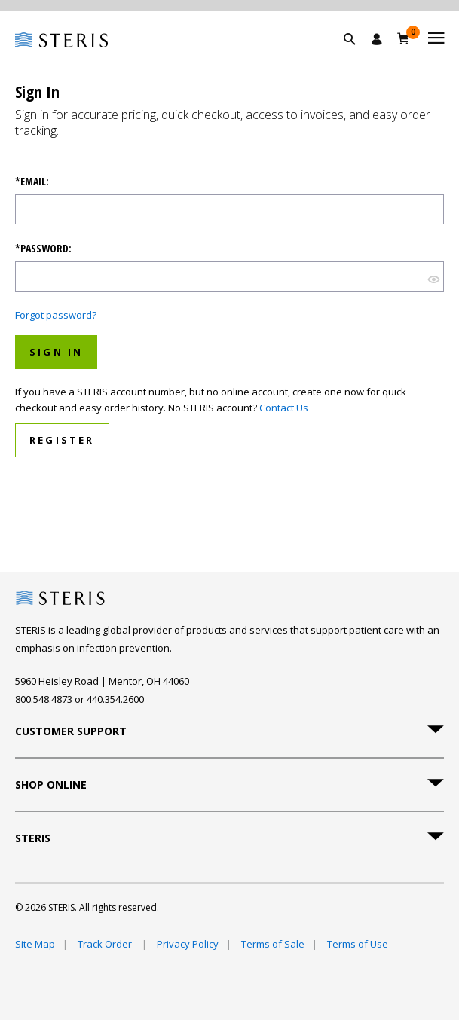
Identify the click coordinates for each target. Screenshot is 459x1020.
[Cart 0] (403, 38)
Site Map (35, 944)
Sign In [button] (56, 352)
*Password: (43, 248)
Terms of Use (357, 944)
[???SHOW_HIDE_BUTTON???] (433, 278)
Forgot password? (55, 315)
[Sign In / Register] (377, 39)
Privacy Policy (188, 944)
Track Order (106, 944)
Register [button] (62, 440)
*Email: (32, 181)
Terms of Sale (272, 944)
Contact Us (283, 407)
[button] (357, 56)
